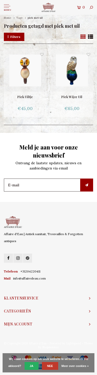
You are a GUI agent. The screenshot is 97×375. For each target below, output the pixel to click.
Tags (19, 17)
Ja (31, 365)
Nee (50, 365)
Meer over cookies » (75, 365)
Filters (14, 37)
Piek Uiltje (25, 97)
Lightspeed (73, 343)
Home (7, 17)
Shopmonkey (50, 347)
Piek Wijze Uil (71, 97)
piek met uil (35, 17)
